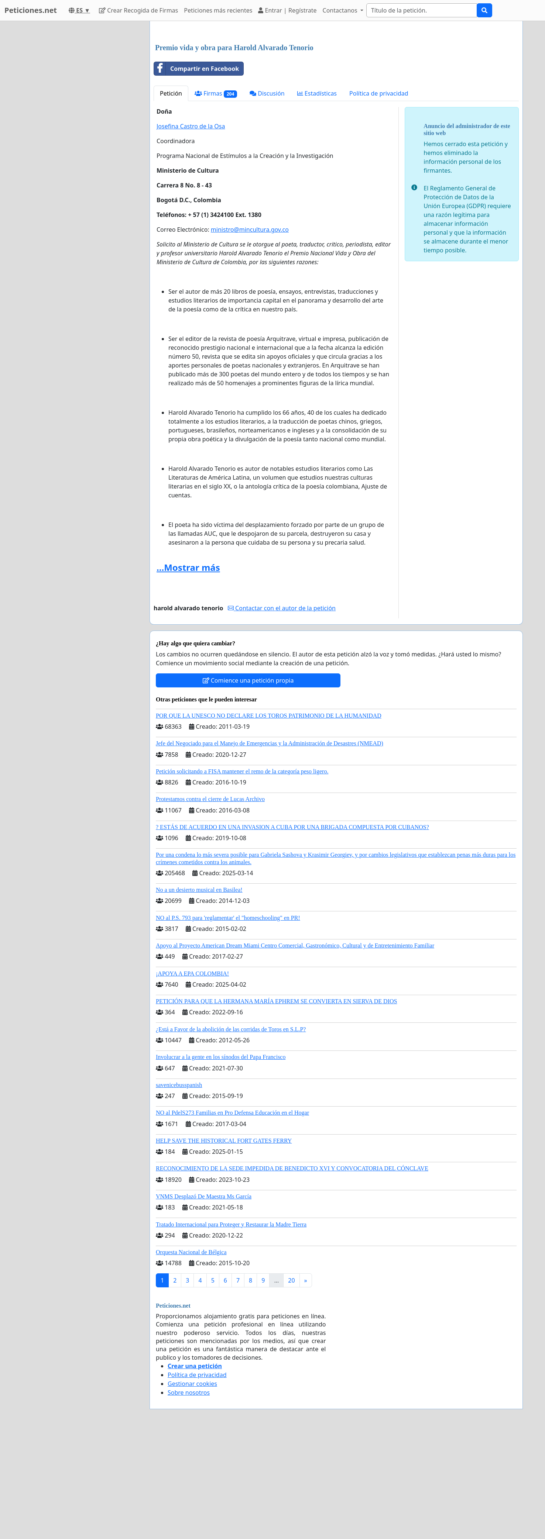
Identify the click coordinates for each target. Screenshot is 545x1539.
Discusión (267, 197)
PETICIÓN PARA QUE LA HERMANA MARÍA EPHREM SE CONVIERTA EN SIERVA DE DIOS (276, 1104)
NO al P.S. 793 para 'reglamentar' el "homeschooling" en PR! (228, 1021)
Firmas (216, 197)
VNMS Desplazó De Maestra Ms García (203, 1300)
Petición (171, 197)
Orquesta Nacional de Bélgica (191, 1355)
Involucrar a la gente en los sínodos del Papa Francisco (220, 1160)
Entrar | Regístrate (287, 10)
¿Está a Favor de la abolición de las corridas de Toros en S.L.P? (231, 1132)
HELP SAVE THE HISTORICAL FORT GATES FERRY (224, 1244)
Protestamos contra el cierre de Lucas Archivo (210, 902)
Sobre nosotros (189, 1496)
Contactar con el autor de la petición (282, 711)
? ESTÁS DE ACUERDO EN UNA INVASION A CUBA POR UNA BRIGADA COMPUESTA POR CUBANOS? (292, 930)
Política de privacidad (378, 197)
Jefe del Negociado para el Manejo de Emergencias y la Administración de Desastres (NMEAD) (269, 846)
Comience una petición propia (248, 784)
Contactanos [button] (341, 10)
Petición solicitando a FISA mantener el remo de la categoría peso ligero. (242, 875)
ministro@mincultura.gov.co (250, 333)
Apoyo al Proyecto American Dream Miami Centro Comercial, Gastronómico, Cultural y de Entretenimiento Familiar (295, 1049)
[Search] (421, 10)
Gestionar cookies (192, 1487)
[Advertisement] (336, 84)
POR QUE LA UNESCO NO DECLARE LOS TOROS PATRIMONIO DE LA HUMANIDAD (268, 819)
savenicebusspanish (179, 1188)
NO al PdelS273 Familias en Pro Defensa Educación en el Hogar (232, 1216)
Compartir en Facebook (196, 172)
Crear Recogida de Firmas (138, 10)
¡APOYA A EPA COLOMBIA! (192, 1077)
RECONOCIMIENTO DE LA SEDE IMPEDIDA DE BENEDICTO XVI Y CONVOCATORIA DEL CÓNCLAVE (292, 1272)
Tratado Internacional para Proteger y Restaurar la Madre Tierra (231, 1328)
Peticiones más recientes (218, 10)
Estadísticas (317, 197)
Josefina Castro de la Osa (191, 229)
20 (291, 1384)
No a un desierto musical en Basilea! (199, 993)
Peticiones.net (30, 10)
